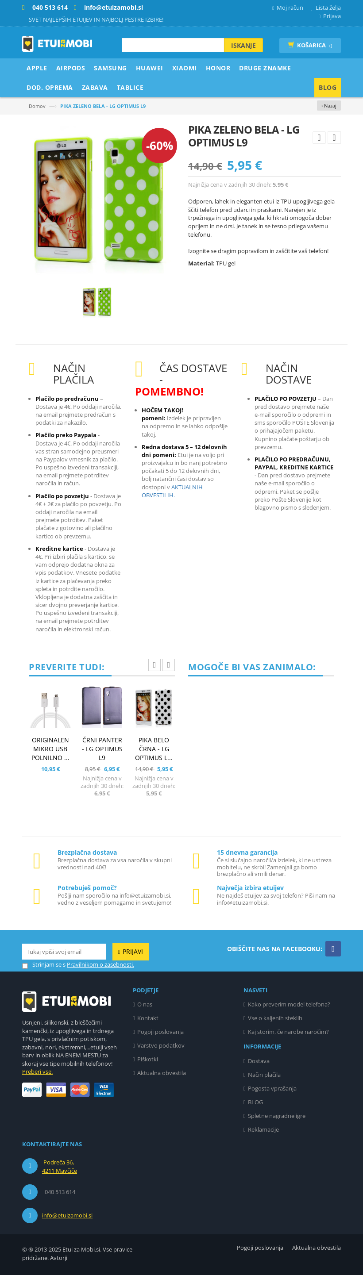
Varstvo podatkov (161, 1045)
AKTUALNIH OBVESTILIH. (172, 491)
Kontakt (147, 1018)
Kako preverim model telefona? (289, 1004)
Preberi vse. (37, 1071)
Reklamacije (263, 1129)
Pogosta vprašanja (272, 1088)
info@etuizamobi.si (67, 1215)
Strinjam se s (44, 964)
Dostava (259, 1061)
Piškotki (147, 1059)
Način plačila (264, 1075)
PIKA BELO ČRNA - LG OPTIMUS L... (154, 749)
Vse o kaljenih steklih (275, 1018)
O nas (144, 1004)
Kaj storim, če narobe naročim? (288, 1032)
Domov (37, 106)
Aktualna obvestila (161, 1073)
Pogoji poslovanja (160, 1032)
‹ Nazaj (328, 105)
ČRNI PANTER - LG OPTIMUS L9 (102, 749)
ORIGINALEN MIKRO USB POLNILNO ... (50, 749)
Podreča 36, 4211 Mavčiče (59, 1166)
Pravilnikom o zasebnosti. (100, 964)
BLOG (255, 1102)
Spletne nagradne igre (276, 1116)
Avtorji (58, 1258)
